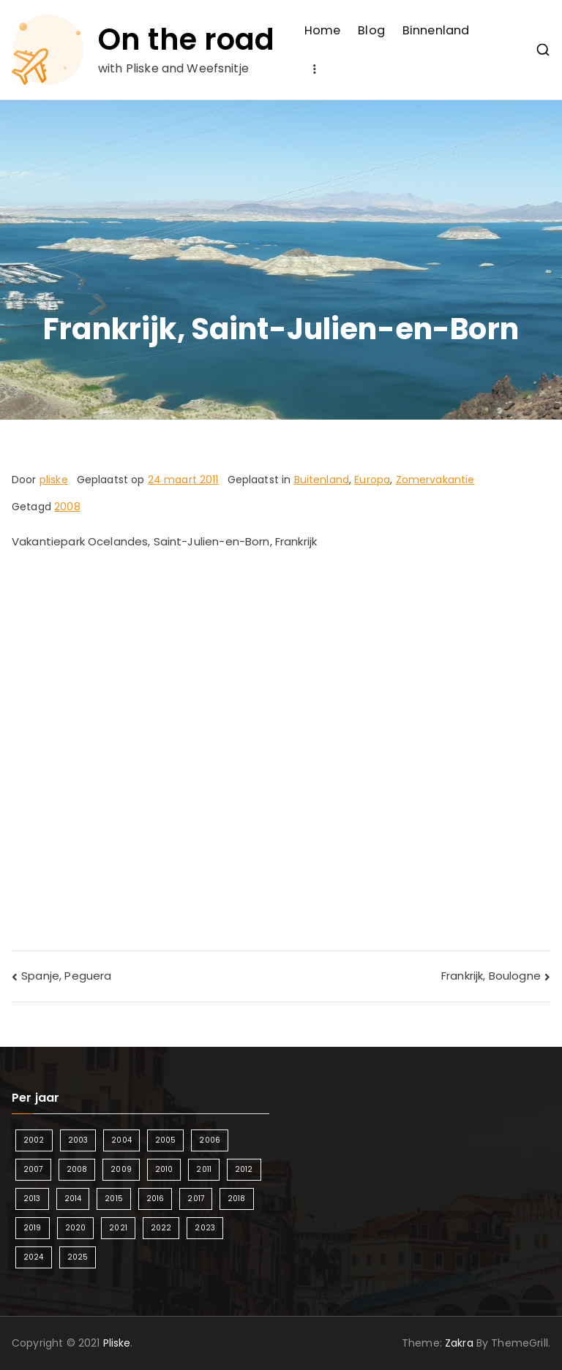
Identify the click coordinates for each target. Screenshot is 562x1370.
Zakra (459, 1343)
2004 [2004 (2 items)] (121, 1140)
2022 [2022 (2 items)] (161, 1227)
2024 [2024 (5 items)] (33, 1257)
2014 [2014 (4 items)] (73, 1198)
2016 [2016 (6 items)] (155, 1198)
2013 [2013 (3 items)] (32, 1198)
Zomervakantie (435, 479)
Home (322, 30)
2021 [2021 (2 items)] (118, 1227)
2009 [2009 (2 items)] (121, 1169)
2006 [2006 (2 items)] (209, 1140)
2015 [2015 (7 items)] (114, 1198)
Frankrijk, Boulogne (491, 975)
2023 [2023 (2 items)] (205, 1227)
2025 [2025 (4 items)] (78, 1257)
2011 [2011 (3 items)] (203, 1169)
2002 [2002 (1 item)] (34, 1140)
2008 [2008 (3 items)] (77, 1169)
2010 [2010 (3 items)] (164, 1169)
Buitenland (322, 479)
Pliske (117, 1343)
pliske (54, 479)
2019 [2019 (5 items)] (32, 1227)
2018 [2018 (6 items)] (237, 1198)
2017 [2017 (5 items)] (195, 1198)
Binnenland (436, 30)
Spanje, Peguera (66, 975)
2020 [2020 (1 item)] (75, 1227)
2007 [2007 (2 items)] (33, 1169)
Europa (372, 479)
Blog (371, 30)
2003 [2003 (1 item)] (78, 1140)
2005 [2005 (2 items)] (165, 1140)
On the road (186, 39)
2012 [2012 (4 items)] (244, 1169)
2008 (67, 506)
